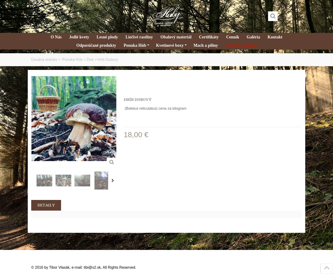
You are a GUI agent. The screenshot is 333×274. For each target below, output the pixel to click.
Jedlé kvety (79, 37)
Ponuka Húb (137, 45)
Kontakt (275, 37)
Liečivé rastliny (139, 37)
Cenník (232, 37)
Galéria (253, 37)
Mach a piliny (206, 45)
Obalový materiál (175, 37)
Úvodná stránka (44, 60)
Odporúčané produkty (96, 45)
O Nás (56, 37)
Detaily (46, 205)
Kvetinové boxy (171, 45)
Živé (89, 60)
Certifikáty (209, 37)
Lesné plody (107, 37)
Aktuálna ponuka (241, 45)
